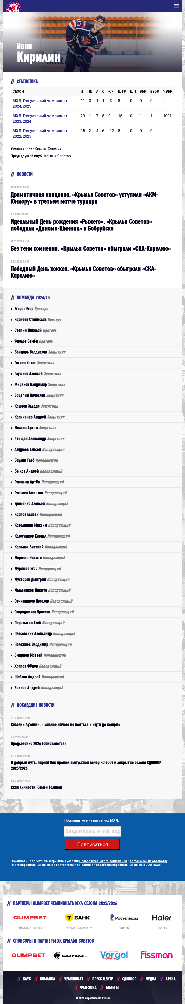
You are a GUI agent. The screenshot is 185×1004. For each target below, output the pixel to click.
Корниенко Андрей (39, 417)
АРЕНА (170, 979)
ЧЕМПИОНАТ (73, 979)
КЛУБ (27, 979)
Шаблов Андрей (39, 677)
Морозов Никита (39, 557)
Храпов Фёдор (37, 666)
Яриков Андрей (38, 687)
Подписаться (92, 844)
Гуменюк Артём (39, 482)
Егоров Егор (31, 308)
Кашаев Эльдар (36, 406)
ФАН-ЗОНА (88, 987)
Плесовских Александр (44, 633)
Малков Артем (35, 427)
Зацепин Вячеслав (38, 395)
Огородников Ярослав (43, 612)
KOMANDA (47, 979)
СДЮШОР (129, 979)
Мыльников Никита (42, 590)
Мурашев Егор (37, 568)
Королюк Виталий (40, 547)
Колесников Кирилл (42, 536)
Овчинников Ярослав (43, 601)
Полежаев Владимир (43, 644)
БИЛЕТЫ (112, 987)
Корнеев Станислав (37, 319)
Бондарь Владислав (39, 352)
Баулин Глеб (36, 460)
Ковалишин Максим (42, 525)
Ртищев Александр (39, 438)
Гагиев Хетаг (34, 362)
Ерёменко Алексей (41, 503)
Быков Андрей (38, 471)
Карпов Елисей (38, 514)
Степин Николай (35, 330)
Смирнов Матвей (40, 655)
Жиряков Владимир (39, 384)
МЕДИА (150, 979)
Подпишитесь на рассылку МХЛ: (91, 820)
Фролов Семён (33, 341)
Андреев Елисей (39, 449)
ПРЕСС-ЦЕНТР (102, 979)
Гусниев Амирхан (40, 492)
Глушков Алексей (37, 373)
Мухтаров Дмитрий (41, 579)
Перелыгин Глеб (39, 622)
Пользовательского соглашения (103, 861)
